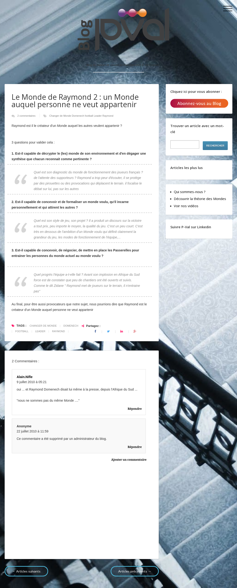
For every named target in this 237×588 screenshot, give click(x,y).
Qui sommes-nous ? (190, 191)
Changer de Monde (60, 115)
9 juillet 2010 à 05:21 (32, 382)
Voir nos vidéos (186, 205)
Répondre (135, 408)
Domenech (78, 115)
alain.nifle (24, 377)
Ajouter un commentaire (129, 459)
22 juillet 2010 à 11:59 (32, 431)
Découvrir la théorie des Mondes (200, 198)
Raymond (107, 115)
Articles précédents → (134, 571)
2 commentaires (26, 115)
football (89, 115)
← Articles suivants (26, 571)
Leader (98, 115)
